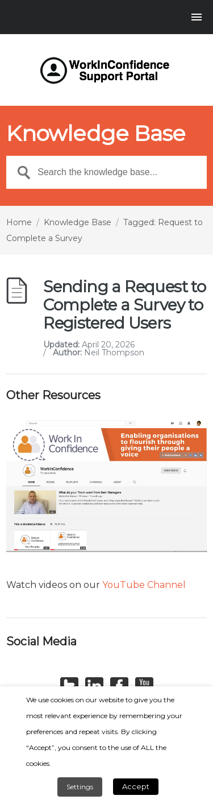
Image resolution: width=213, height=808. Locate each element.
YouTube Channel (144, 584)
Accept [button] (135, 786)
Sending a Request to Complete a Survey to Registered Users (124, 305)
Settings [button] (79, 786)
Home (19, 222)
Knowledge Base (77, 222)
